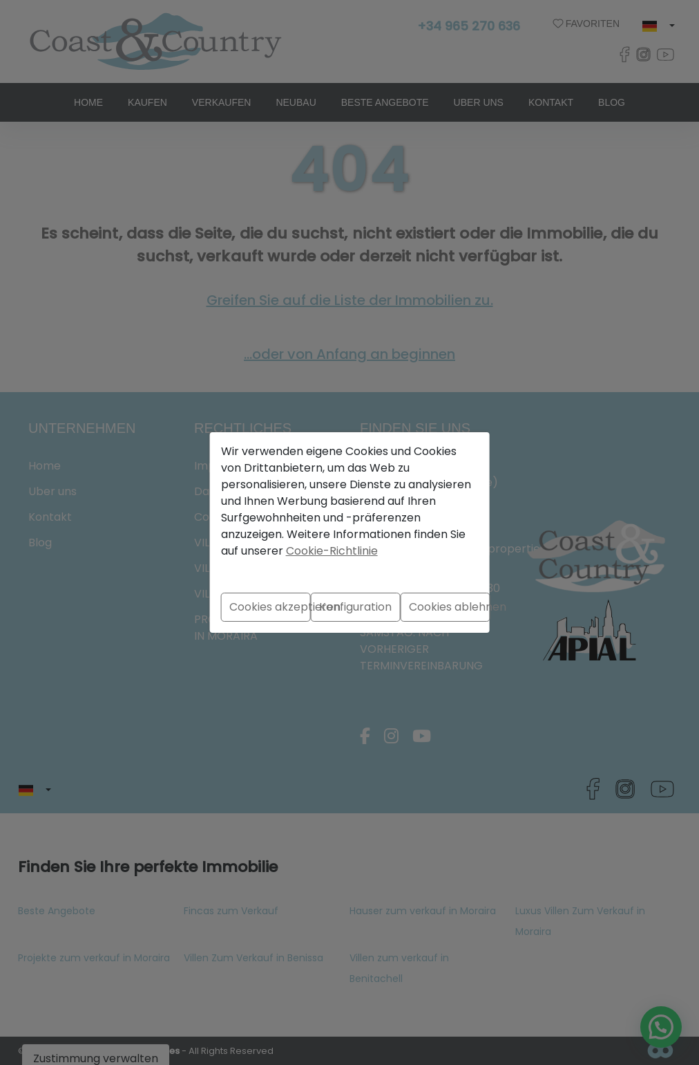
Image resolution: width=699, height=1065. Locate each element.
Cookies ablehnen (449, 607)
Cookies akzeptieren (270, 607)
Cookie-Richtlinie (332, 551)
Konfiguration (355, 607)
